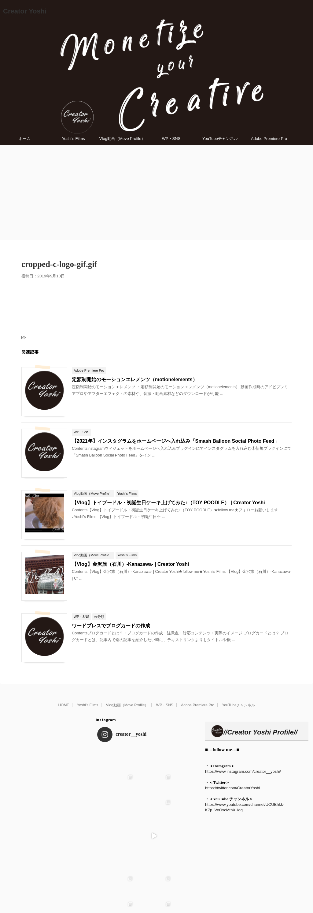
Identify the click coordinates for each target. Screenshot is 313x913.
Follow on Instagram (148, 882)
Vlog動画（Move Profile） (122, 138)
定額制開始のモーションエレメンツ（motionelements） (134, 379)
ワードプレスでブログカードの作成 (111, 625)
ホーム (25, 138)
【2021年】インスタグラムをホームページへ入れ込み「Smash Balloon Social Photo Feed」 (175, 441)
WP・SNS (171, 138)
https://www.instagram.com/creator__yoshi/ (243, 771)
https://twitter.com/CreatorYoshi (232, 788)
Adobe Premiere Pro (269, 138)
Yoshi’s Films (73, 138)
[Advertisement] (156, 191)
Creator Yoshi (24, 11)
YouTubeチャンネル (220, 138)
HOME (63, 705)
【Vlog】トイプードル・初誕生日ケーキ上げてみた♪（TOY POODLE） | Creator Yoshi (168, 502)
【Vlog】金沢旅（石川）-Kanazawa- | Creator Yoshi (130, 564)
